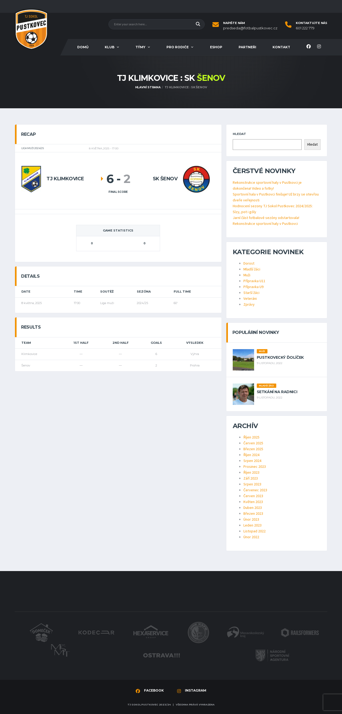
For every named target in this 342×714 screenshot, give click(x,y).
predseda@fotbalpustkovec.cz (250, 28)
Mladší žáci (251, 269)
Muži (246, 275)
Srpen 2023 (252, 484)
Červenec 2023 (255, 490)
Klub (109, 47)
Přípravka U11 (254, 281)
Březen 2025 (253, 449)
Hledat (239, 134)
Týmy (140, 47)
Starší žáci (251, 293)
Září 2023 (250, 478)
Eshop (216, 47)
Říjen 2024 (251, 455)
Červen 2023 (253, 496)
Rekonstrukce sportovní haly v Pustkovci (265, 223)
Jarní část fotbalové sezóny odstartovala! (266, 218)
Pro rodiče (177, 47)
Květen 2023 (253, 502)
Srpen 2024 (252, 461)
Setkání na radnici (277, 391)
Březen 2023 (253, 513)
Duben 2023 (252, 507)
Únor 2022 (251, 537)
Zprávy (249, 304)
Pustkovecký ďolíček (280, 357)
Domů (82, 47)
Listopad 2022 (254, 531)
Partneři (247, 47)
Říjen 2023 (251, 472)
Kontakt (281, 47)
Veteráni (250, 298)
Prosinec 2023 (254, 466)
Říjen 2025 (251, 437)
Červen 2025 (253, 443)
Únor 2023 (251, 519)
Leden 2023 (252, 525)
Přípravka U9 (253, 287)
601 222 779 (305, 28)
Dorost (248, 263)
